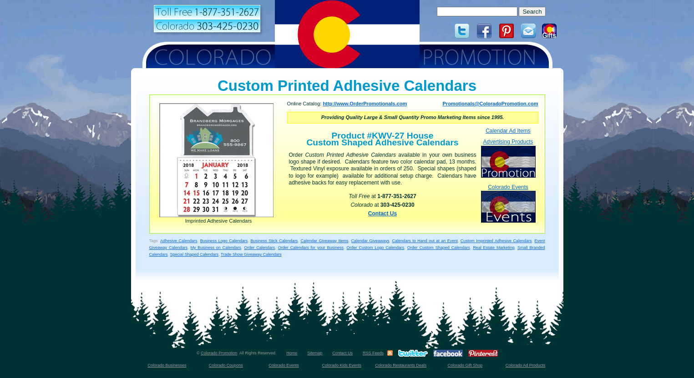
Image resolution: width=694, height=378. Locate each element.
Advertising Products (508, 158)
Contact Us (382, 213)
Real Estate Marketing (493, 247)
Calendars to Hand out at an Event (425, 241)
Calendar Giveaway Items (324, 241)
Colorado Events (508, 203)
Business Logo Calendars (224, 241)
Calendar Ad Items (508, 131)
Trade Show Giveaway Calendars (251, 254)
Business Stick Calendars (274, 241)
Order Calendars (259, 247)
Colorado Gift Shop (464, 365)
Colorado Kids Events (342, 365)
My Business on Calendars (215, 247)
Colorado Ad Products (526, 365)
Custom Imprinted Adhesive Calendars (496, 241)
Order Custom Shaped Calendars (438, 247)
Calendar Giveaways (370, 241)
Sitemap (314, 353)
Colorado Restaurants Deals (400, 365)
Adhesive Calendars (179, 241)
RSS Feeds (373, 353)
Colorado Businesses (166, 365)
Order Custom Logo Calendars (375, 247)
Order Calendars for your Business (311, 247)
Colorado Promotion (219, 353)
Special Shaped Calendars (194, 254)
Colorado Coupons (226, 365)
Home (291, 353)
